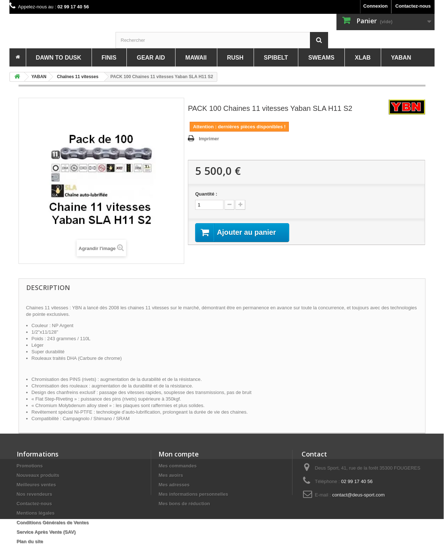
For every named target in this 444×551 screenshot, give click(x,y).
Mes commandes (177, 465)
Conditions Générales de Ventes (53, 522)
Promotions (30, 465)
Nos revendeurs (34, 494)
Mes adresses (173, 484)
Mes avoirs (170, 475)
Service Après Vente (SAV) (46, 532)
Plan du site (30, 541)
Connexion (375, 6)
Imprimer (209, 138)
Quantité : (206, 194)
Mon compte (178, 454)
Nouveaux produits (38, 475)
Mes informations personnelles (193, 494)
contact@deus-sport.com (358, 495)
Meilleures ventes (36, 484)
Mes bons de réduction (184, 503)
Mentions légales (36, 513)
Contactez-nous (413, 6)
